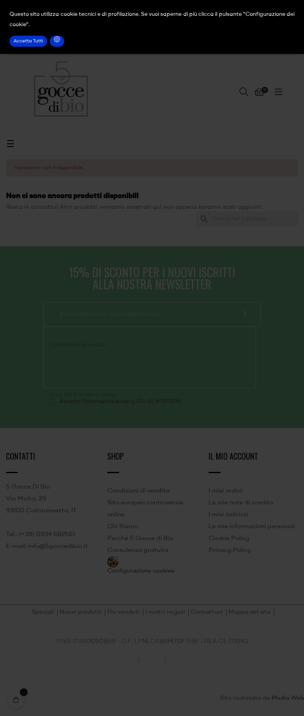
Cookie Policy (229, 538)
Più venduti (123, 612)
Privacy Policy (230, 550)
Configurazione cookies (140, 571)
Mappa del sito (249, 612)
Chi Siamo (122, 526)
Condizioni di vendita (138, 491)
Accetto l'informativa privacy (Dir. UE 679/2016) (120, 401)
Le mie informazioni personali (252, 526)
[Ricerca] (247, 219)
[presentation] (103, 366)
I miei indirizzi (228, 515)
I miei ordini (225, 491)
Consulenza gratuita (138, 550)
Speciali (43, 612)
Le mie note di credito (241, 503)
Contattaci (207, 612)
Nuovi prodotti (81, 612)
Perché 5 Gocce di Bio (140, 538)
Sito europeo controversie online (145, 509)
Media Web (288, 698)
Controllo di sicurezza (77, 344)
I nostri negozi (165, 612)
